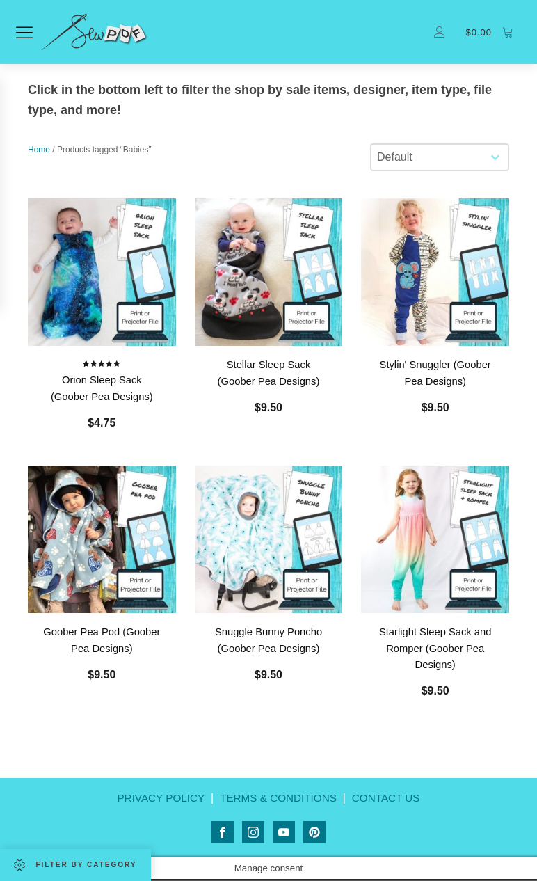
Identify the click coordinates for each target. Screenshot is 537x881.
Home (39, 152)
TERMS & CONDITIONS (278, 802)
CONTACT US (390, 802)
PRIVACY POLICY (156, 802)
